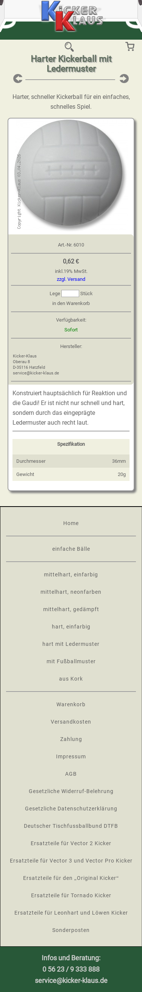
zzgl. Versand (71, 279)
